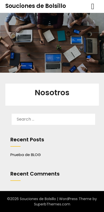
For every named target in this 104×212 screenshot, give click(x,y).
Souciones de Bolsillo (35, 6)
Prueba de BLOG (25, 154)
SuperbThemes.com (52, 204)
